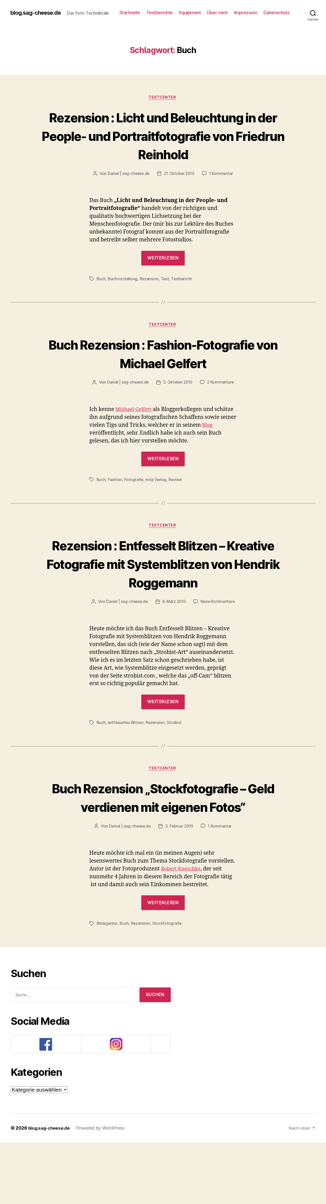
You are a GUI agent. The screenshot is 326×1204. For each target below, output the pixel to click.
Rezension (150, 300)
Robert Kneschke (182, 930)
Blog (207, 447)
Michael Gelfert (134, 432)
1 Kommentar (223, 195)
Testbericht (183, 300)
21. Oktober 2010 (179, 195)
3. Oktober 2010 (178, 405)
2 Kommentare (222, 405)
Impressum (278, 10)
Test (166, 300)
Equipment (222, 10)
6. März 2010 (174, 643)
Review (176, 502)
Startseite (162, 10)
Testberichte (192, 10)
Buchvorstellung (123, 300)
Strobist (176, 764)
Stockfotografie (168, 984)
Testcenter (163, 100)
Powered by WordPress (102, 1189)
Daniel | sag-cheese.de (127, 195)
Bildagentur (107, 984)
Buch (101, 300)
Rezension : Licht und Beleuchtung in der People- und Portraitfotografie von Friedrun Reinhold (163, 147)
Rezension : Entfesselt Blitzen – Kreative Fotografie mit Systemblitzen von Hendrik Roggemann (163, 596)
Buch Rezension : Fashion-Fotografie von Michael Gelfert (162, 376)
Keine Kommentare (218, 643)
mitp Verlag (156, 502)
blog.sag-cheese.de (38, 10)
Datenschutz (276, 18)
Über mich (250, 10)
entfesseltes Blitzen (126, 764)
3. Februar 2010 (179, 887)
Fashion (115, 502)
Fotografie (134, 502)
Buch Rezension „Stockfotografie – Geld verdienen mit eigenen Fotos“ (163, 849)
